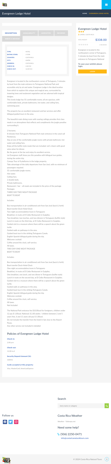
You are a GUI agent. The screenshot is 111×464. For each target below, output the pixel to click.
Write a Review (12, 39)
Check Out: (11, 69)
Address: (10, 63)
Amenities (46, 33)
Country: (11, 57)
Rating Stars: (12, 54)
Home (84, 13)
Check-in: (11, 339)
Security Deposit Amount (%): (19, 356)
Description (11, 33)
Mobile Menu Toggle (106, 4)
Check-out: (11, 347)
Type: (9, 51)
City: (9, 60)
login (92, 71)
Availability (29, 33)
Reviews (61, 33)
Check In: (11, 66)
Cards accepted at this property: (20, 365)
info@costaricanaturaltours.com (75, 438)
